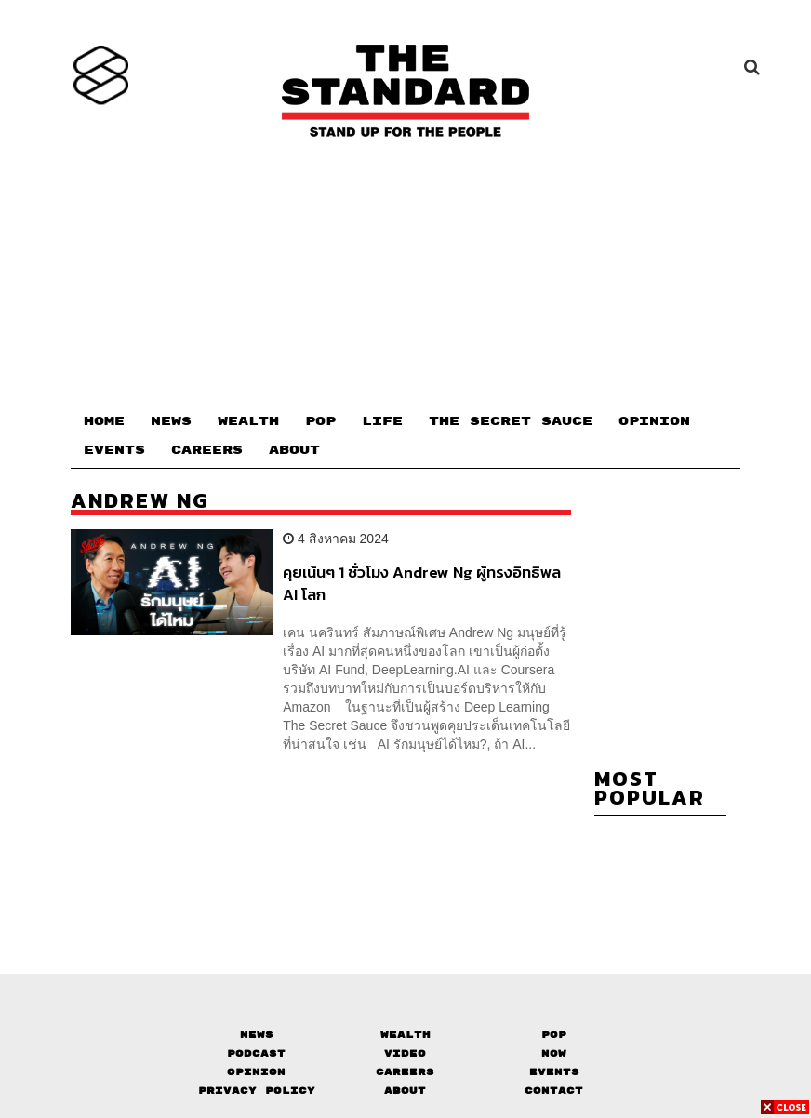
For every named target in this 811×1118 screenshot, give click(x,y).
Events (554, 1072)
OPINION (654, 421)
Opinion (256, 1072)
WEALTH (248, 421)
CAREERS (207, 450)
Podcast (256, 1053)
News (256, 1035)
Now (553, 1053)
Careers (405, 1072)
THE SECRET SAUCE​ (510, 421)
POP (320, 421)
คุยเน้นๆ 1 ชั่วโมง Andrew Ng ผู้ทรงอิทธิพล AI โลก (422, 583)
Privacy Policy (256, 1090)
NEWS (171, 421)
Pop (553, 1035)
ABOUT (294, 450)
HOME (104, 421)
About (405, 1090)
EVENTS (114, 450)
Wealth (405, 1035)
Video (405, 1053)
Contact (554, 1090)
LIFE (382, 421)
